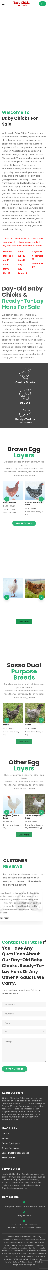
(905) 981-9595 (24, 1215)
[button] (3, 3)
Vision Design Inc (28, 1265)
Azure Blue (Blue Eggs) (33, 816)
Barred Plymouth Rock (33, 503)
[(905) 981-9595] (24, 1211)
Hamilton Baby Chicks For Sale (29, 1259)
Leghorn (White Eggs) (11, 816)
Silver (28, 724)
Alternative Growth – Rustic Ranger (35, 600)
